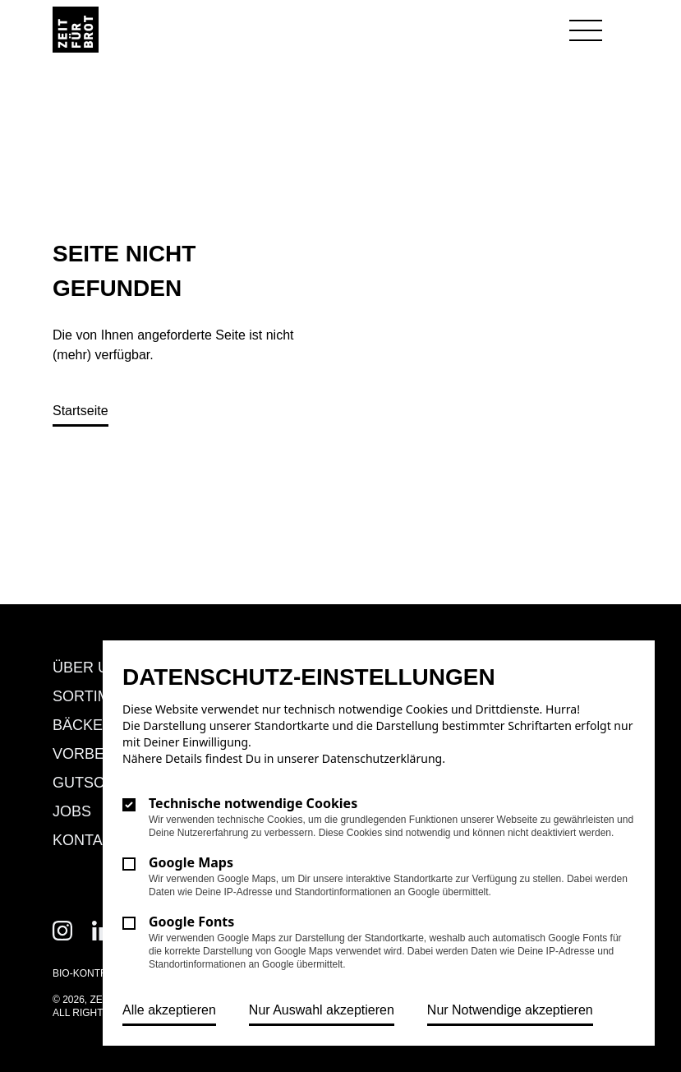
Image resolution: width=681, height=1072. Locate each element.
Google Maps (191, 862)
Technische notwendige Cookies (253, 803)
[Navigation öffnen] (585, 31)
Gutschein (96, 782)
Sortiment (96, 696)
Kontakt (87, 840)
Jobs (72, 811)
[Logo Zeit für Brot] (76, 30)
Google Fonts (191, 922)
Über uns (91, 667)
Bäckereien (100, 725)
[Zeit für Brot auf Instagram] (62, 930)
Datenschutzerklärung (382, 758)
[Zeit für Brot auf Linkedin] (102, 930)
